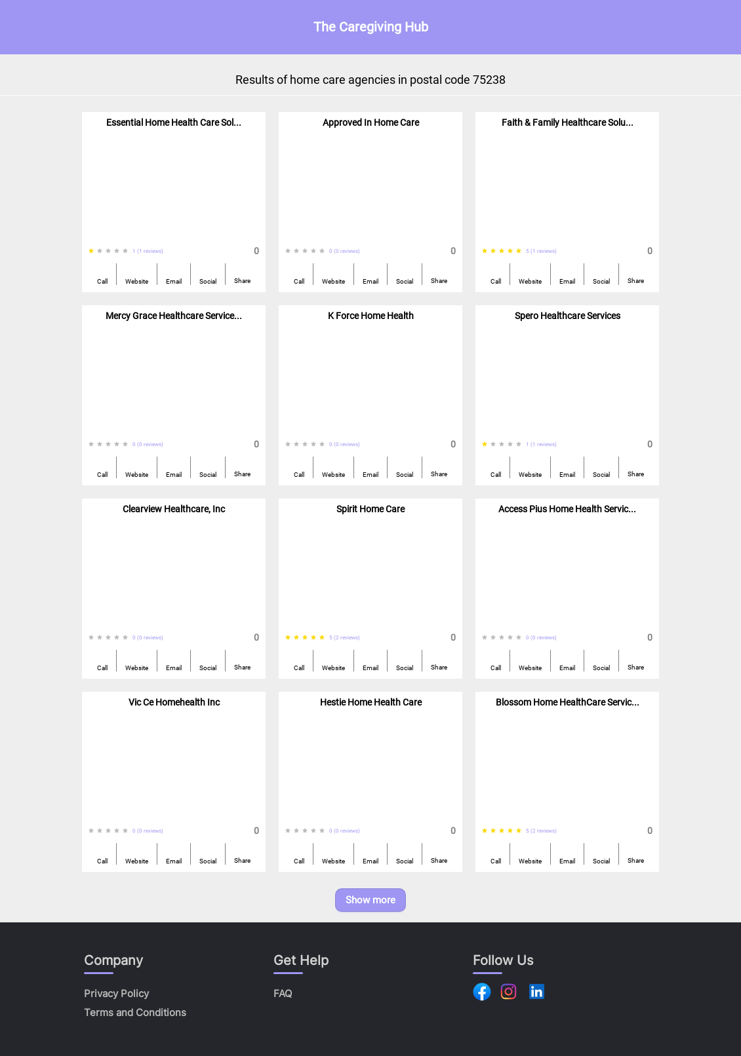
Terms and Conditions (135, 1012)
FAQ (282, 993)
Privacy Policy (116, 993)
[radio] (91, 251)
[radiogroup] (110, 251)
